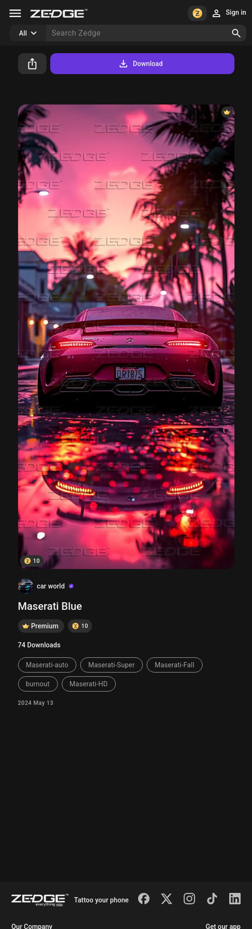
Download (140, 63)
